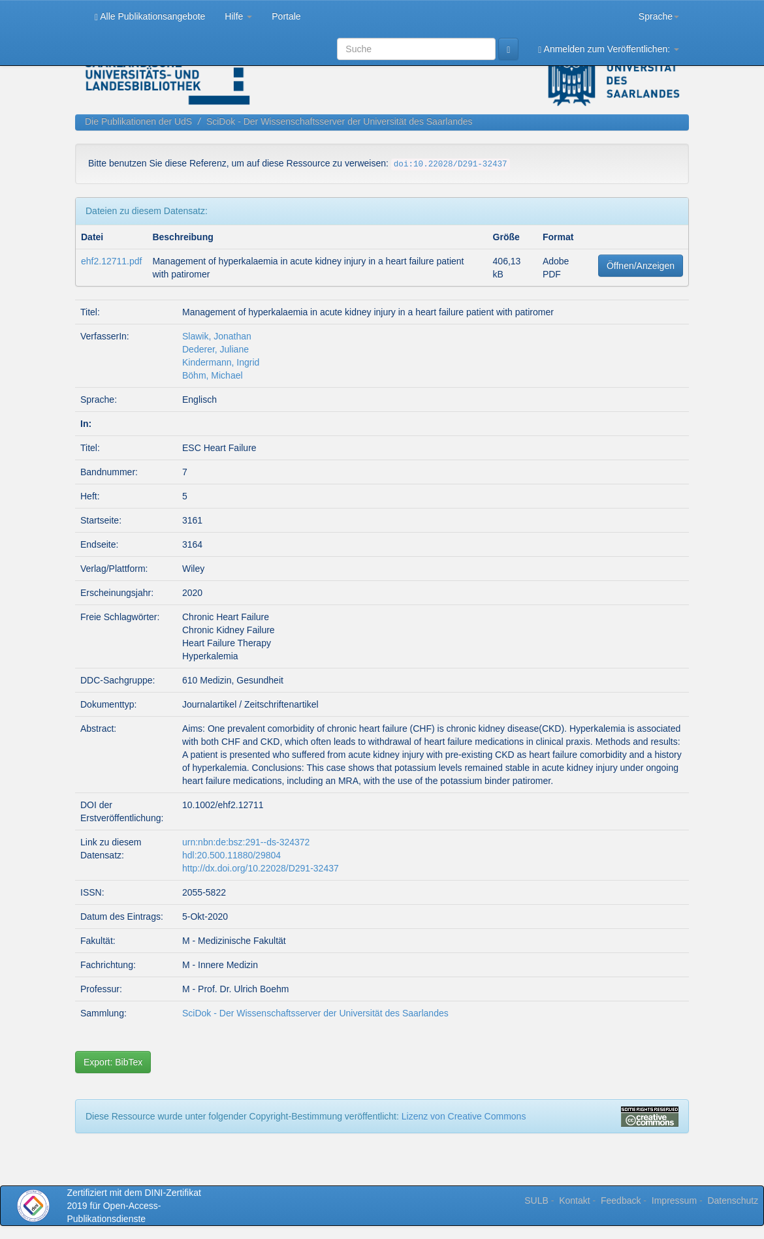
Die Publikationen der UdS (138, 121)
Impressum (674, 1200)
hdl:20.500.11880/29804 (231, 855)
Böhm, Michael (212, 375)
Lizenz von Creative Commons (464, 1116)
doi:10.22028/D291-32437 (450, 164)
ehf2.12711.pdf (111, 261)
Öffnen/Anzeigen (641, 265)
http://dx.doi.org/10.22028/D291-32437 (260, 868)
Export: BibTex (113, 1062)
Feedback (621, 1200)
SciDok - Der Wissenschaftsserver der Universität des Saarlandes (339, 121)
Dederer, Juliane (215, 349)
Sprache (659, 16)
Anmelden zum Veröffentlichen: (608, 49)
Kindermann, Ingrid (220, 362)
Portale (286, 16)
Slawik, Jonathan (216, 336)
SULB (536, 1200)
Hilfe (238, 16)
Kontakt (574, 1200)
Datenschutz (732, 1200)
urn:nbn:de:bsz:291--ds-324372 (246, 842)
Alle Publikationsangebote (150, 16)
